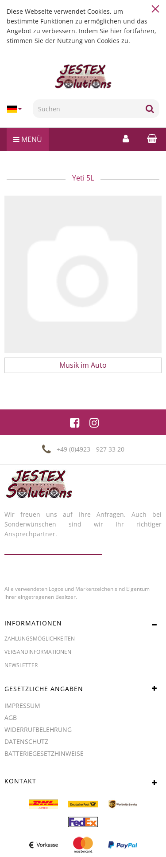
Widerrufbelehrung (38, 729)
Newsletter (21, 665)
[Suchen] (86, 108)
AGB (10, 717)
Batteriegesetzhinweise (44, 753)
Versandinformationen (37, 652)
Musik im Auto (83, 365)
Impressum (22, 705)
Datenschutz (26, 741)
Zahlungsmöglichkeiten (39, 638)
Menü (27, 139)
